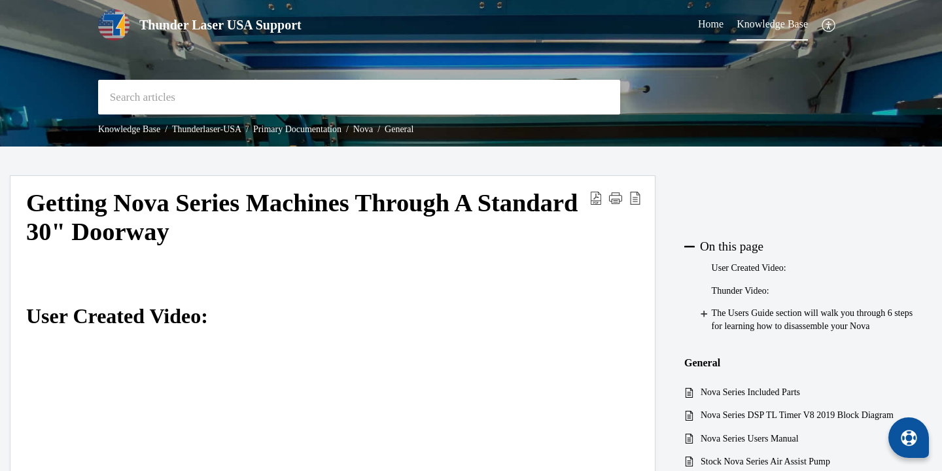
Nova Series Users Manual (750, 439)
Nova (363, 129)
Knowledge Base (129, 129)
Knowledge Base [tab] (772, 23)
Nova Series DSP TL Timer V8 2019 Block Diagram (797, 415)
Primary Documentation (297, 129)
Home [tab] (711, 23)
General (399, 129)
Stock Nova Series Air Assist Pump (765, 461)
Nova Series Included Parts (750, 392)
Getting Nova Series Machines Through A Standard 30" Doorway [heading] (302, 217)
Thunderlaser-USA (206, 129)
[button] (829, 25)
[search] (359, 97)
